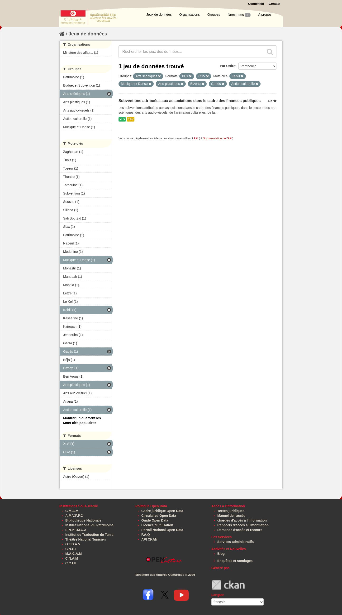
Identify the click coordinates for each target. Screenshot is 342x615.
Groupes (213, 14)
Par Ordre (227, 66)
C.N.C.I (70, 549)
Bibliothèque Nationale (83, 520)
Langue (217, 595)
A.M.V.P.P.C (74, 515)
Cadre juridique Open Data (162, 511)
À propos (264, 14)
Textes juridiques (230, 511)
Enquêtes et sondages (235, 561)
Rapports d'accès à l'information (243, 525)
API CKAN (149, 539)
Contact (274, 3)
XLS (122, 119)
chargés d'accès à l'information (242, 520)
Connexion (256, 3)
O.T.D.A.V (72, 544)
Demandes (239, 15)
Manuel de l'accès (231, 515)
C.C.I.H (70, 563)
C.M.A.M (71, 511)
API (196, 138)
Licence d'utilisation (157, 525)
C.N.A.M (71, 558)
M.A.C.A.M (73, 554)
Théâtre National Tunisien (85, 539)
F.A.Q (145, 535)
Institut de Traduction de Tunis (89, 535)
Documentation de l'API (217, 138)
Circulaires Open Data (158, 515)
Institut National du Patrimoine (89, 525)
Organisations (189, 14)
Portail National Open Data (162, 530)
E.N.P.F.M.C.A (75, 530)
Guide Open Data (154, 520)
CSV (130, 119)
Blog (221, 554)
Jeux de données (159, 14)
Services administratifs (235, 542)
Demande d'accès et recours (239, 530)
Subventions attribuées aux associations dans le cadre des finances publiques (190, 101)
